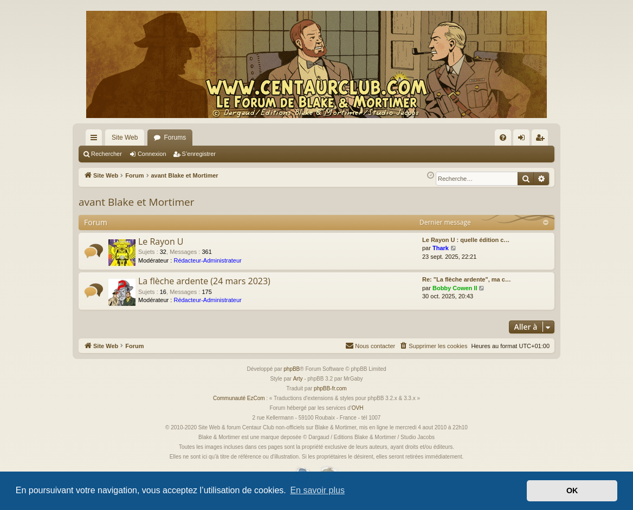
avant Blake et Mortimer (136, 202)
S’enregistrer (199, 154)
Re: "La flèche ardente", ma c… (466, 279)
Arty (298, 379)
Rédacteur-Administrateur (207, 260)
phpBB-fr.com (330, 388)
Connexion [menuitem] (523, 140)
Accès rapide (96, 140)
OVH (358, 408)
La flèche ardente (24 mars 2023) (204, 281)
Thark (440, 248)
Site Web (125, 137)
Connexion (152, 154)
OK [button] (572, 490)
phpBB (291, 369)
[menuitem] (503, 137)
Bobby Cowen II (454, 288)
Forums (175, 137)
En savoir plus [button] (317, 490)
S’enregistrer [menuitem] (542, 140)
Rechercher (106, 154)
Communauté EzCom (239, 398)
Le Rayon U (161, 241)
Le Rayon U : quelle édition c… (465, 240)
